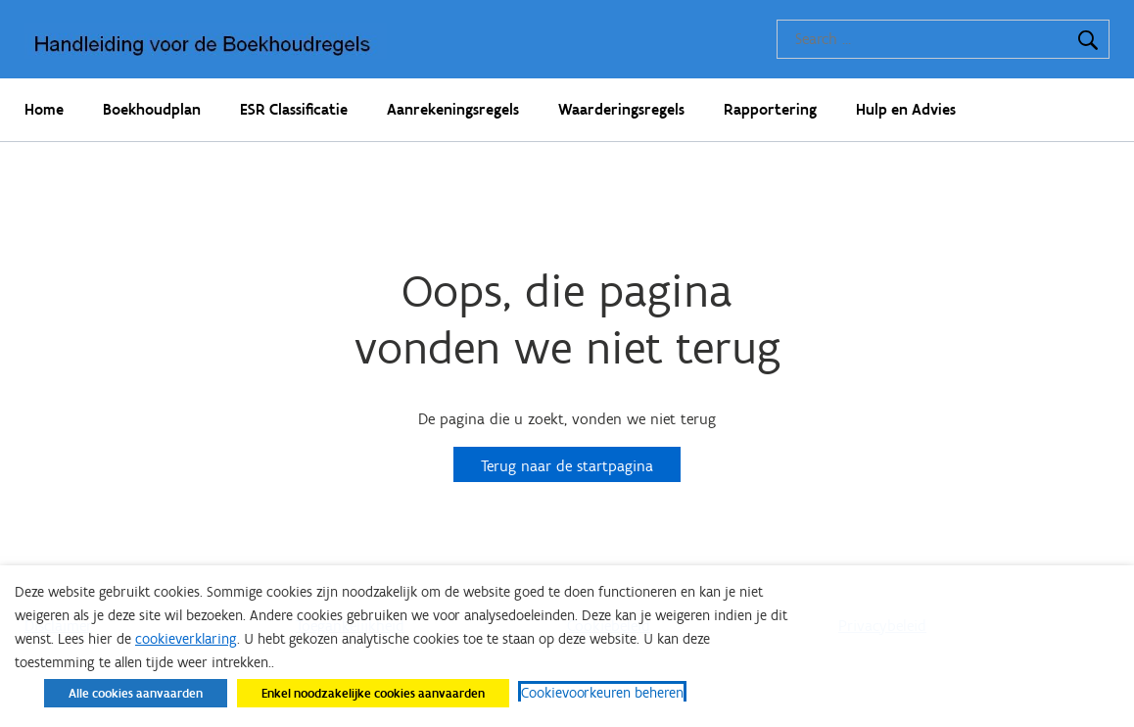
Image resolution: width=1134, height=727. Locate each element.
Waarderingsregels (621, 109)
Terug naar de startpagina (567, 466)
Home (44, 109)
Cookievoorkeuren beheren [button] (602, 693)
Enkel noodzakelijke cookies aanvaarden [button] (373, 693)
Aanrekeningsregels (453, 109)
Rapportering (770, 109)
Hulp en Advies (906, 109)
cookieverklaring (186, 639)
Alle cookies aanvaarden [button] (136, 693)
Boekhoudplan (152, 109)
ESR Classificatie (294, 109)
